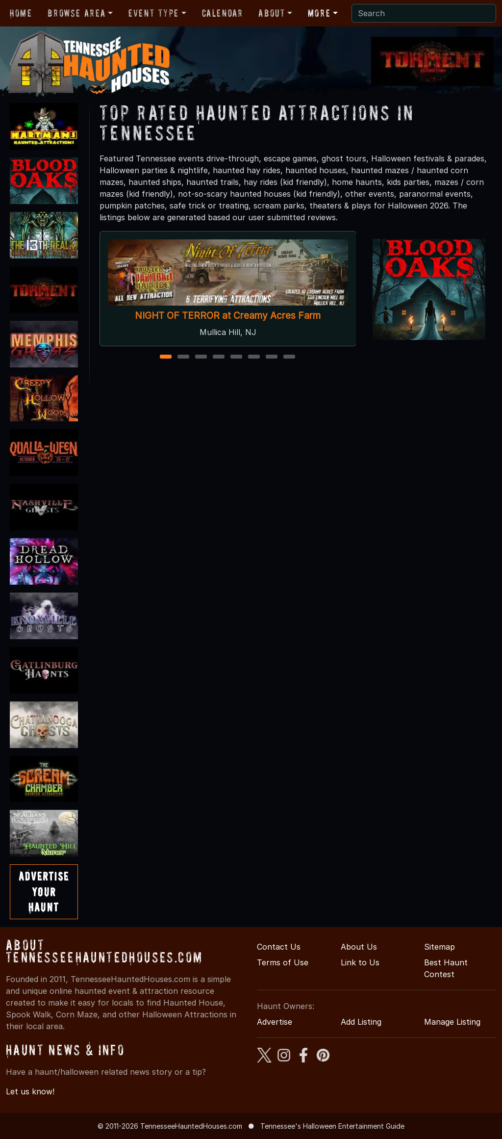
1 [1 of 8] (166, 357)
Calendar (222, 13)
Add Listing (361, 1022)
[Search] (423, 13)
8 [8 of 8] (289, 357)
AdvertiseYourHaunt (44, 891)
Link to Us (360, 962)
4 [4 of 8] (218, 357)
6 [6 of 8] (253, 357)
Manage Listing (452, 1022)
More (319, 13)
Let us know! (30, 1091)
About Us (359, 947)
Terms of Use (282, 962)
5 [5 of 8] (236, 357)
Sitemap (439, 947)
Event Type (153, 13)
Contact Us (279, 947)
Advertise (274, 1022)
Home (21, 13)
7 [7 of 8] (271, 357)
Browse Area (76, 13)
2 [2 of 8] (183, 357)
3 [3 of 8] (201, 357)
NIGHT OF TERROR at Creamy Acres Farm (228, 315)
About (271, 13)
